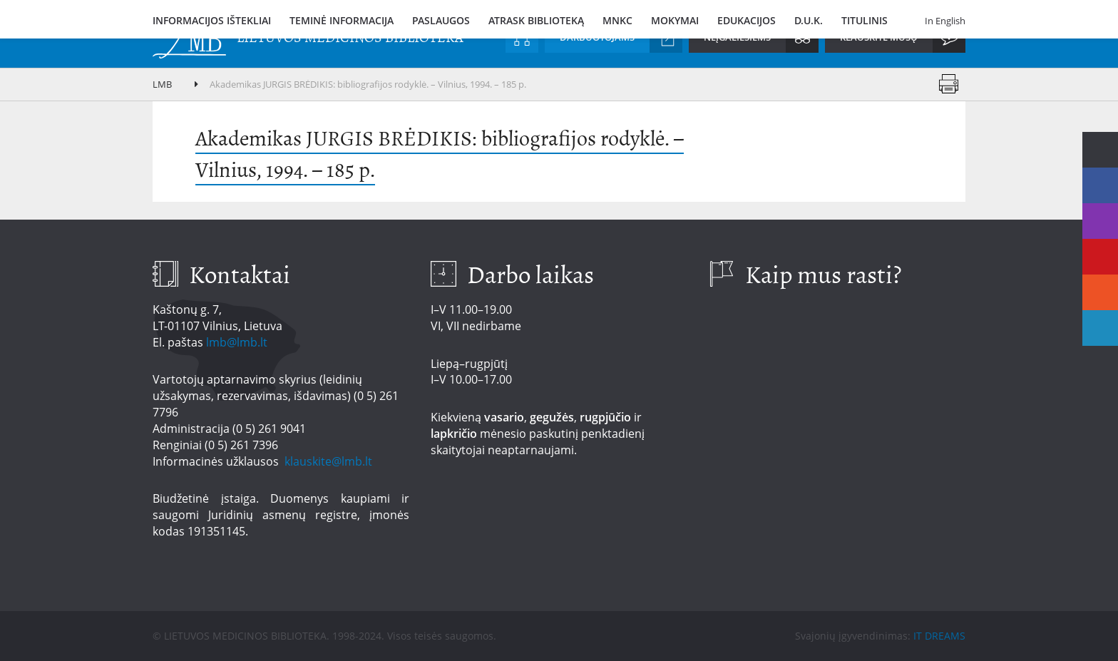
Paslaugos (441, 20)
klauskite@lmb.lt (329, 461)
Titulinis (864, 20)
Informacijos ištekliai (212, 20)
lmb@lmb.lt (236, 342)
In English (945, 20)
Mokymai (675, 20)
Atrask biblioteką (536, 20)
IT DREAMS (939, 635)
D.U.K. (808, 20)
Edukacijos (746, 20)
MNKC (617, 20)
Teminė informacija (341, 20)
